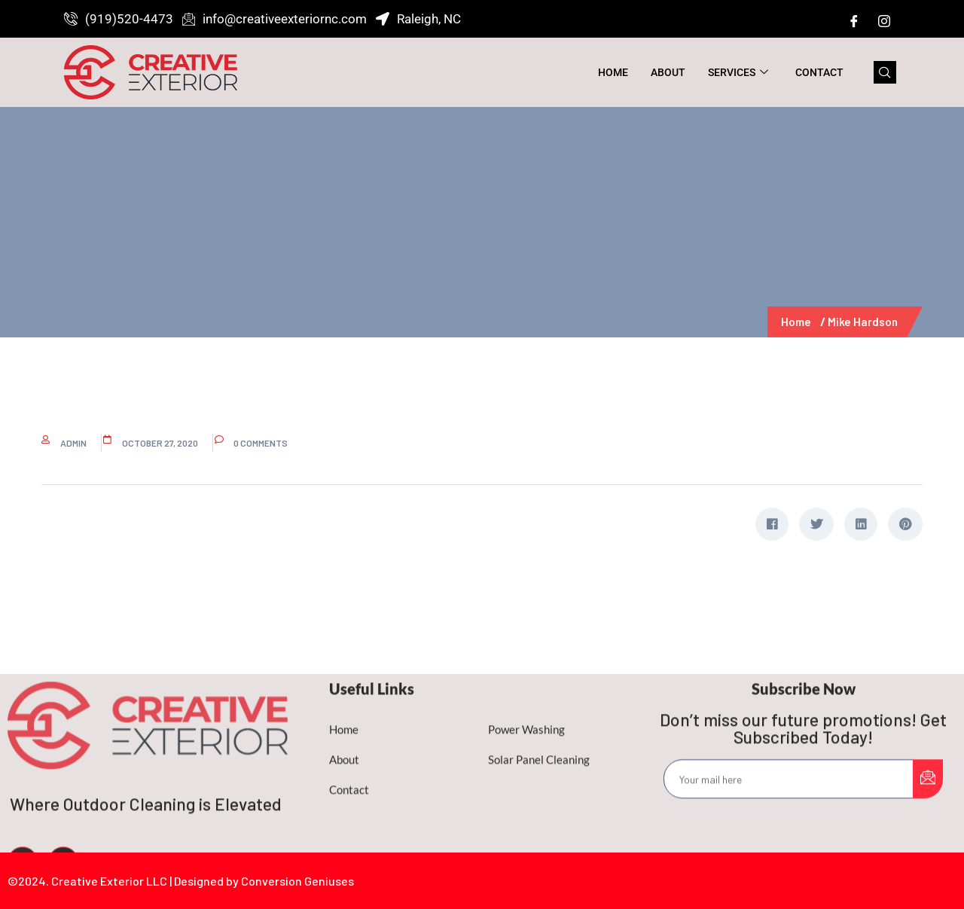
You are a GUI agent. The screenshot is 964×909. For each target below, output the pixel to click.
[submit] (928, 840)
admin (73, 443)
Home (613, 72)
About (668, 72)
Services (738, 72)
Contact (819, 72)
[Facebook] (854, 20)
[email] (789, 840)
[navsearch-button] (885, 72)
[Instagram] (884, 20)
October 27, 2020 (160, 443)
